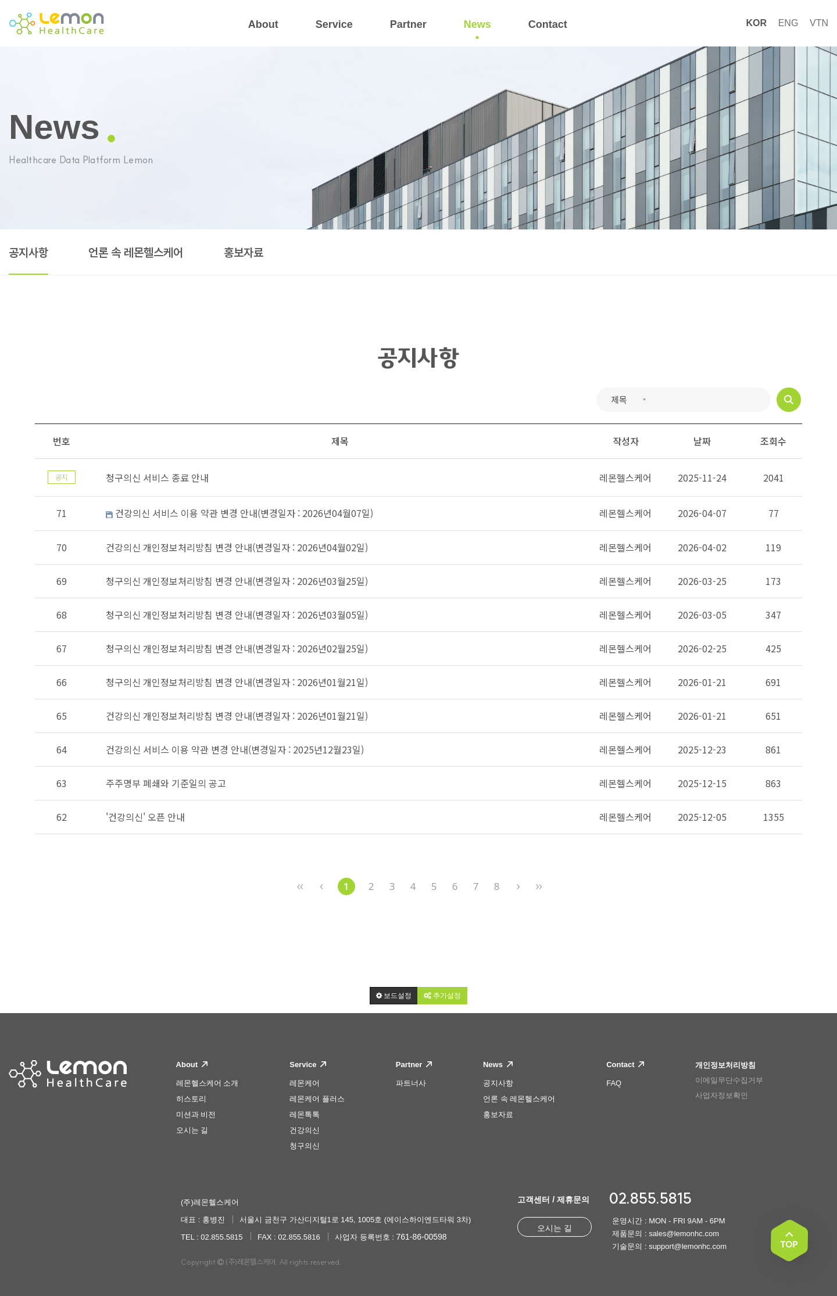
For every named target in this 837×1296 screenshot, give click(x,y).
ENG (788, 23)
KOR (756, 23)
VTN (819, 23)
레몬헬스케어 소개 (207, 1083)
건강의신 (304, 1130)
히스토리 (191, 1098)
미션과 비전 (196, 1114)
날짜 (702, 441)
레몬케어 (304, 1083)
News (498, 1064)
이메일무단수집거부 (729, 1080)
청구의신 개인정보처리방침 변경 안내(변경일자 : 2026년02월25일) (237, 648)
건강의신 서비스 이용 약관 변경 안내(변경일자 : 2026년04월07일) (239, 513)
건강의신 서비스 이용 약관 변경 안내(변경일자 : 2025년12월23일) (235, 749)
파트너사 (411, 1083)
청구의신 (304, 1145)
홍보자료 (243, 253)
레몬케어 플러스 (317, 1098)
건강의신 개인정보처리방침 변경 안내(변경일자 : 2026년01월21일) (237, 715)
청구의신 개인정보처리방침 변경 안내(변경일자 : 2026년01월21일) (237, 682)
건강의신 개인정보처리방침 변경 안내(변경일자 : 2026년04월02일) (237, 547)
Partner (414, 1064)
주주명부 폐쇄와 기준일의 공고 (166, 783)
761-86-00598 (421, 1236)
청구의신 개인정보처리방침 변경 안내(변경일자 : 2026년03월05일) (237, 614)
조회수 (773, 441)
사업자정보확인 (721, 1095)
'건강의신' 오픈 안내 (145, 816)
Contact (625, 1064)
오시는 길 (192, 1130)
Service (307, 1064)
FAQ (613, 1083)
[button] (394, 995)
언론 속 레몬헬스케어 (135, 253)
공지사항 (28, 253)
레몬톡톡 (304, 1114)
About (192, 1064)
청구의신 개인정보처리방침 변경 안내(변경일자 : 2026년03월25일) (237, 581)
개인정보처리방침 (725, 1065)
